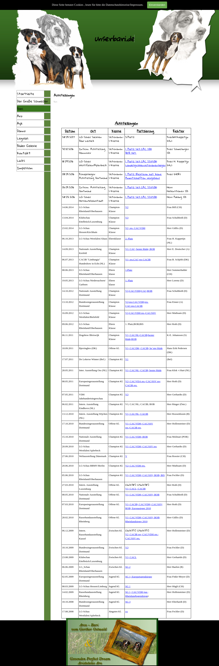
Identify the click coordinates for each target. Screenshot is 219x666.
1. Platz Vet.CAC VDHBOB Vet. (138, 150)
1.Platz (128, 270)
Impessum (25, 168)
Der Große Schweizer (32, 101)
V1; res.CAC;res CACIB (138, 259)
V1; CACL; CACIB (135, 488)
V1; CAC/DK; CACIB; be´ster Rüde (144, 348)
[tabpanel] (126, 115)
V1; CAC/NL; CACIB (136, 413)
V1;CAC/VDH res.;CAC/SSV (140, 313)
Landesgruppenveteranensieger (145, 165)
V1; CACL (130, 557)
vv (126, 611)
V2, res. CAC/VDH (135, 228)
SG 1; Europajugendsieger (138, 576)
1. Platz (129, 280)
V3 (126, 217)
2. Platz (129, 238)
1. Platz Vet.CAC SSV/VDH (141, 161)
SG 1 (127, 586)
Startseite (25, 94)
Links (21, 161)
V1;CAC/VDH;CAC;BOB (138, 291)
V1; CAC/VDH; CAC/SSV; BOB (142, 494)
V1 (126, 359)
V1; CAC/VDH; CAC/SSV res (141, 446)
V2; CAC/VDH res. (135, 465)
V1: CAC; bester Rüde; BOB (140, 249)
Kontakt (24, 153)
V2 (126, 207)
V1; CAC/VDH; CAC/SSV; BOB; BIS (145, 475)
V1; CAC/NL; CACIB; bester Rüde (143, 370)
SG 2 (127, 567)
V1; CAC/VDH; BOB (136, 436)
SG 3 (127, 601)
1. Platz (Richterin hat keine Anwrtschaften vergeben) (143, 175)
